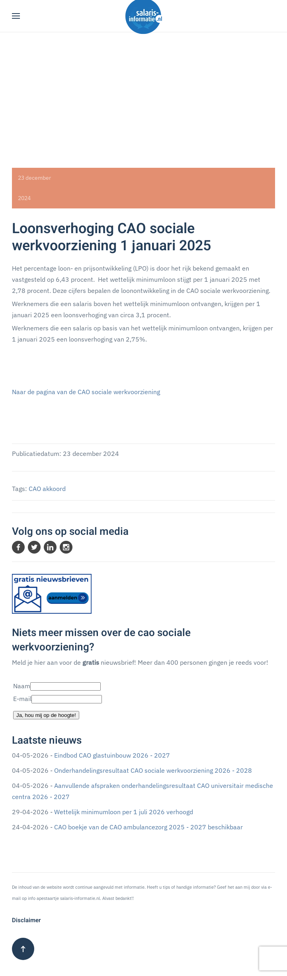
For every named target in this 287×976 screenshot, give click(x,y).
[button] (16, 16)
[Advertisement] (143, 92)
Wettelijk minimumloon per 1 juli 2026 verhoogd (123, 812)
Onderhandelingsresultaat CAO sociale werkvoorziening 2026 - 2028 (153, 770)
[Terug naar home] (144, 16)
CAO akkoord (47, 489)
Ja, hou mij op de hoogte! (46, 715)
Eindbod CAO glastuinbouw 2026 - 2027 (112, 755)
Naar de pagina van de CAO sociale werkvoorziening (86, 392)
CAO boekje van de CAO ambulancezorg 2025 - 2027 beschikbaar (148, 827)
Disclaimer (26, 920)
